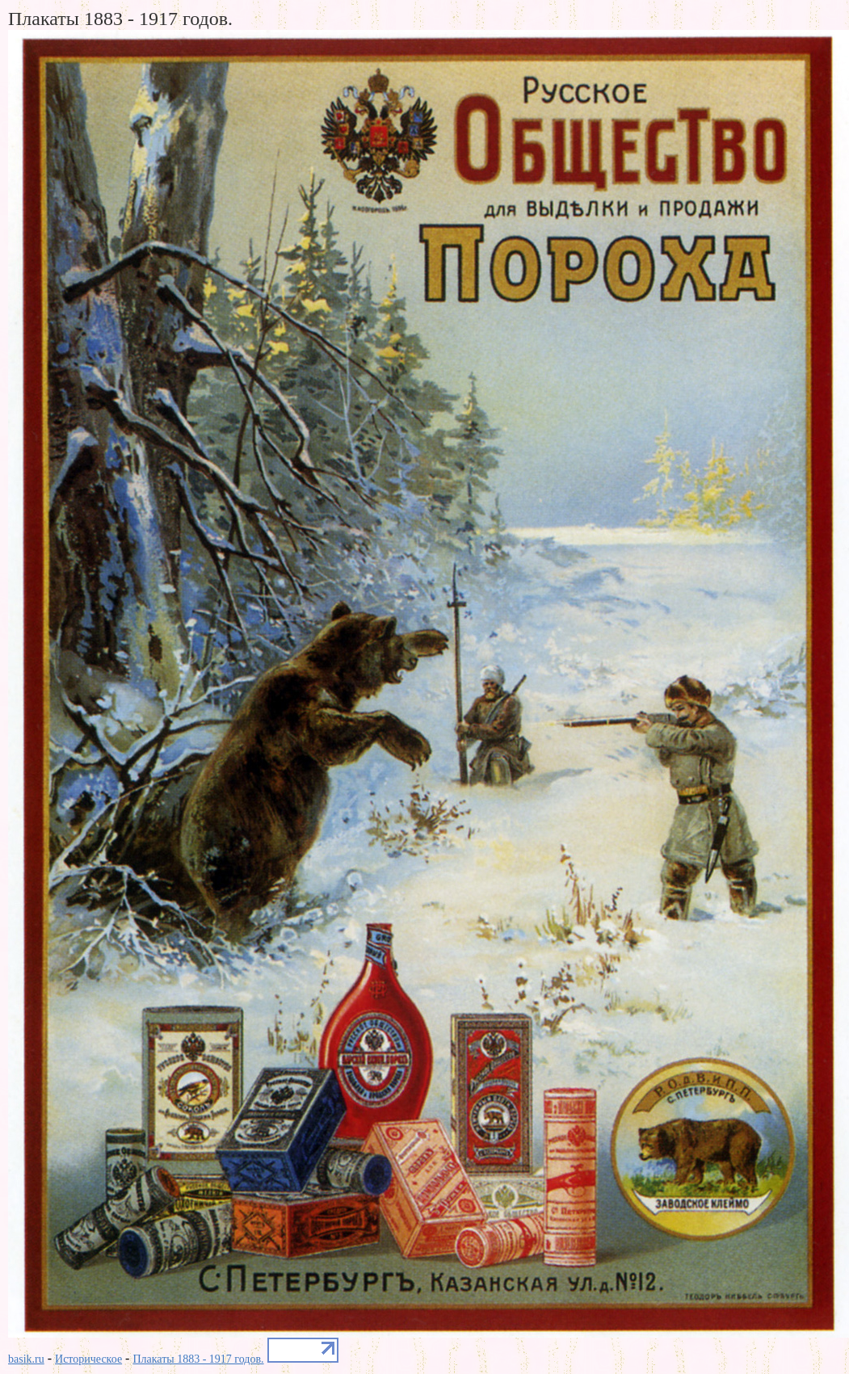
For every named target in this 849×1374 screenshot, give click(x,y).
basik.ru (26, 1359)
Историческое (88, 1359)
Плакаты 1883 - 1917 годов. (197, 1359)
